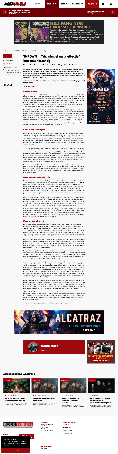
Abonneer (92, 3)
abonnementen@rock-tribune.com (49, 450)
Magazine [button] (77, 3)
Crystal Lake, (16, 70)
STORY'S (6, 435)
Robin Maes (9, 60)
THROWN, (9, 70)
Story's (7, 51)
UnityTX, (8, 72)
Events (64, 3)
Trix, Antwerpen (10, 74)
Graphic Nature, (16, 72)
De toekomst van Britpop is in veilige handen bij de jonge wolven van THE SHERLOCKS (16, 12)
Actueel (38, 3)
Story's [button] (51, 3)
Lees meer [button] (7, 445)
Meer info (44, 350)
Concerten (12, 51)
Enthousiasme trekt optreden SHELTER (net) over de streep (101, 12)
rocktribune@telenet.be (47, 430)
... (3, 51)
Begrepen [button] (16, 450)
